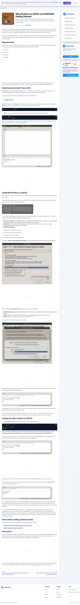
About (45, 2)
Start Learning (70, 75)
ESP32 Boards (48, 433)
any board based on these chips (24, 83)
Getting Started (28, 25)
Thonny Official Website (30, 95)
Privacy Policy (72, 589)
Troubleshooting (33, 2)
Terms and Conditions (74, 592)
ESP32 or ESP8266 (14, 32)
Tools (40, 2)
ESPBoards (6, 602)
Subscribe (70, 56)
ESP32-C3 (6, 55)
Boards (20, 2)
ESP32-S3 (6, 52)
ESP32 (42, 29)
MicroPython (27, 29)
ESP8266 (6, 57)
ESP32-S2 (6, 50)
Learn (55, 2)
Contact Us (59, 597)
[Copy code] (56, 109)
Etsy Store (59, 594)
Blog (15, 2)
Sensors (26, 2)
